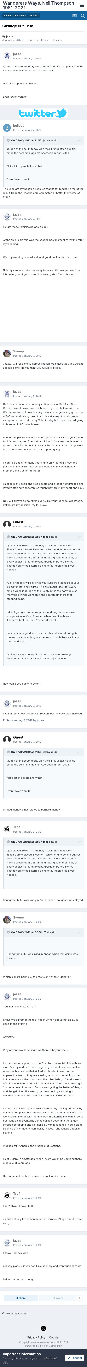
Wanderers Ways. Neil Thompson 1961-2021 (38, 5)
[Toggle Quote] (8, 140)
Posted (27, 58)
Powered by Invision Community (43, 1345)
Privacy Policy (36, 1337)
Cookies (54, 1337)
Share (21, 1298)
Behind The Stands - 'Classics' (43, 40)
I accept (74, 1357)
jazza (9, 36)
